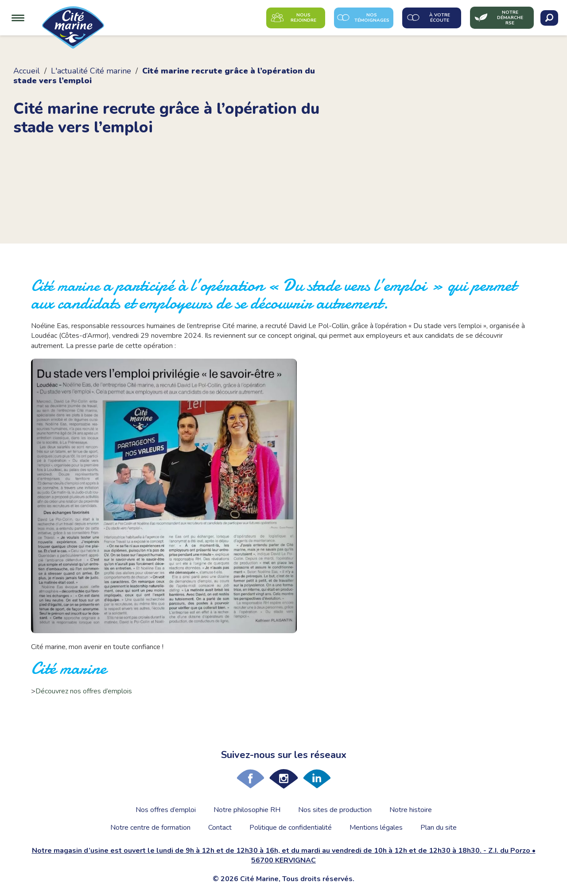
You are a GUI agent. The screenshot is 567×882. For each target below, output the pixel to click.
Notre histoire (410, 810)
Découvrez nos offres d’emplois (83, 691)
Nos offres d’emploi (166, 810)
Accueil (26, 71)
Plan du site (438, 827)
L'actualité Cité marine (91, 71)
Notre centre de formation (150, 827)
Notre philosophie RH (247, 810)
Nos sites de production (335, 810)
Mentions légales (376, 827)
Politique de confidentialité (290, 827)
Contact (220, 827)
